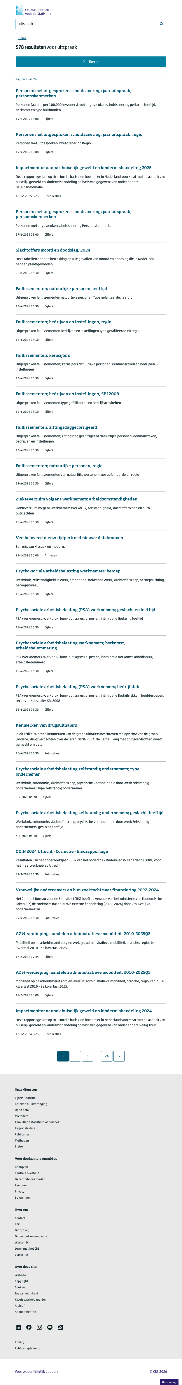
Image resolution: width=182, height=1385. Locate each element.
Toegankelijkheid (26, 1293)
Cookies (20, 1287)
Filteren (91, 62)
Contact (20, 1218)
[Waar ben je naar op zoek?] (91, 24)
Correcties (21, 1255)
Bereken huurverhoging (31, 1104)
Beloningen (23, 1197)
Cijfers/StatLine (25, 1098)
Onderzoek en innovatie (31, 1236)
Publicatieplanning (27, 1348)
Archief (19, 1306)
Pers (18, 1224)
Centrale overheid (27, 1173)
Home (22, 38)
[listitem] (18, 1327)
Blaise (19, 1146)
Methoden (22, 1140)
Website (20, 1275)
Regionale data (25, 1128)
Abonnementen (25, 1312)
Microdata (21, 1116)
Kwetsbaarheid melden (31, 1299)
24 (108, 1056)
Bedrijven (21, 1167)
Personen (21, 1185)
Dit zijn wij (22, 1230)
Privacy (19, 1191)
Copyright (21, 1281)
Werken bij (22, 1242)
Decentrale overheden (30, 1179)
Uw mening (169, 1382)
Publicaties (22, 1134)
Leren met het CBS (27, 1248)
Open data (22, 1110)
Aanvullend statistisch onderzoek (37, 1122)
